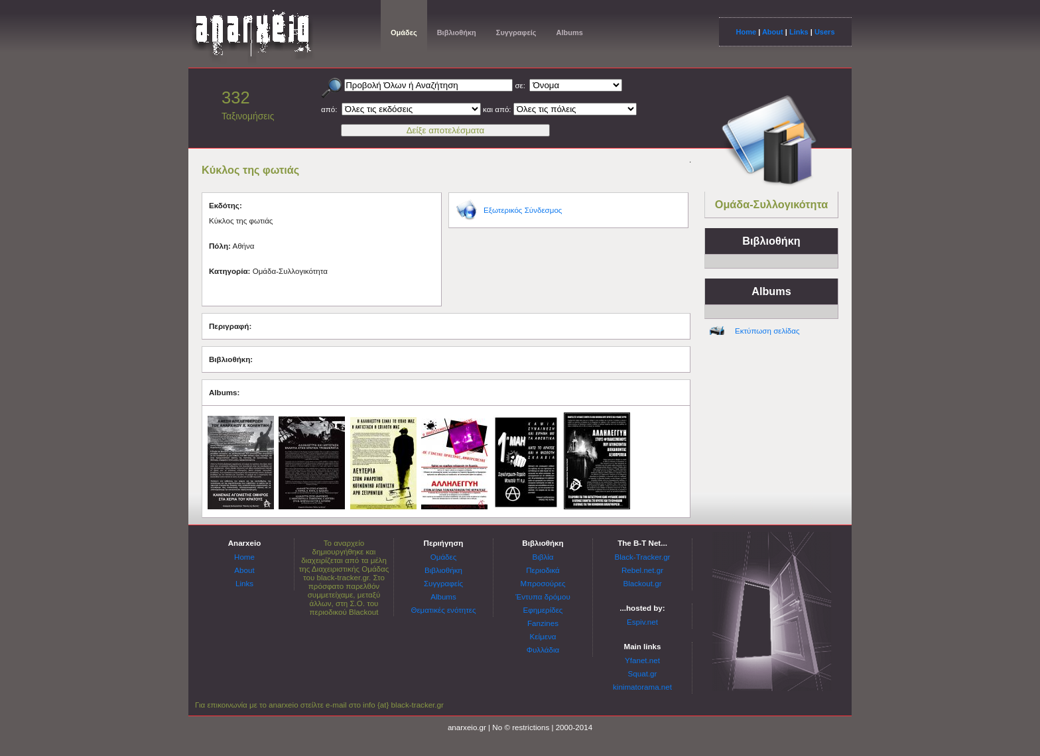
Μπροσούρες (543, 583)
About (772, 32)
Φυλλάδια (543, 649)
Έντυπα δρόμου (542, 596)
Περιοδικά (543, 570)
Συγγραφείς (516, 32)
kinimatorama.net (642, 686)
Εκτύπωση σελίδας (767, 330)
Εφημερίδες (543, 609)
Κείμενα (543, 636)
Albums (569, 32)
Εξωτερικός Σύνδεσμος (523, 210)
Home (746, 32)
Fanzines (542, 623)
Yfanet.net (642, 660)
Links (799, 32)
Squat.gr (642, 673)
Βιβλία (542, 556)
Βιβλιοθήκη (456, 32)
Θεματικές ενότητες (443, 609)
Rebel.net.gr (642, 570)
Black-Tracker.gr (643, 556)
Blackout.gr (642, 583)
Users (824, 32)
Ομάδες (404, 32)
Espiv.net (642, 621)
